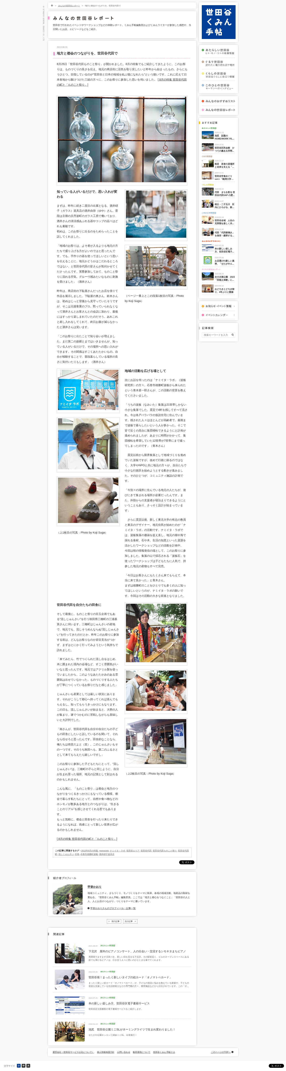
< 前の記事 (114, 921)
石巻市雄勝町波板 (89, 854)
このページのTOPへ (221, 1052)
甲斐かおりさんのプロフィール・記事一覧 (113, 908)
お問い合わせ (123, 1052)
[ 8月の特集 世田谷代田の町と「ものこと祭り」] (87, 838)
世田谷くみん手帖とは (164, 1052)
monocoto (104, 850)
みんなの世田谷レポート (69, 6)
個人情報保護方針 (105, 1052)
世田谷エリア (132, 850)
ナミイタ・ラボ (117, 850)
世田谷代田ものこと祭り (165, 850)
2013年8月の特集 (89, 850)
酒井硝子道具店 (106, 854)
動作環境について (141, 1052)
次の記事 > (130, 921)
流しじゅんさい (66, 854)
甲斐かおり (94, 886)
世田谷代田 (146, 850)
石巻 (77, 854)
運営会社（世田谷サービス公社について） (73, 1052)
